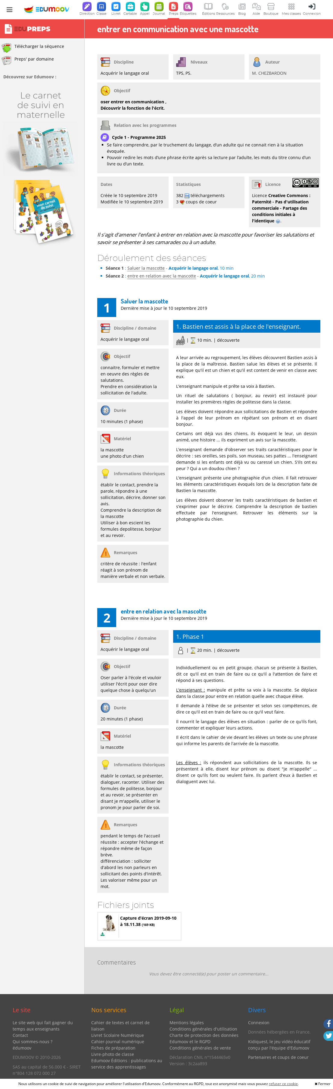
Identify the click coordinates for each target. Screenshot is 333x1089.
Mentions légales (187, 1022)
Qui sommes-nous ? (32, 1041)
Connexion (258, 1022)
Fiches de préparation (113, 1048)
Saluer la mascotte (146, 268)
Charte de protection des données (204, 1035)
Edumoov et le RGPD (190, 1041)
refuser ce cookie (283, 1083)
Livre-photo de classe (112, 1054)
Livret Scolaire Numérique (117, 1035)
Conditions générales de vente (200, 1048)
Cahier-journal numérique (117, 1041)
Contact (20, 1035)
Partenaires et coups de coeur (278, 1057)
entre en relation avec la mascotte (161, 276)
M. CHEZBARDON (269, 73)
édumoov (22, 1048)
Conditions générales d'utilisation (203, 1029)
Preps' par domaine (28, 60)
